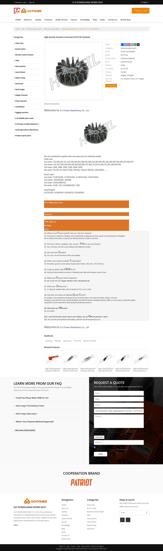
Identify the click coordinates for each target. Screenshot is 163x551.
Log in (25, 2)
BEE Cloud (103, 549)
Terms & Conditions (122, 449)
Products (48, 19)
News (102, 19)
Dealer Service (61, 19)
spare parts (67, 341)
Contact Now (111, 85)
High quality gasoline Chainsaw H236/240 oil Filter (69, 370)
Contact (73, 546)
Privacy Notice (85, 546)
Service (74, 19)
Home (17, 29)
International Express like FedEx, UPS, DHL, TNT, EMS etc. (83, 264)
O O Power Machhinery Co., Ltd (74, 110)
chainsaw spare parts (51, 29)
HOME (18, 19)
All (23, 29)
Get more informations (25, 430)
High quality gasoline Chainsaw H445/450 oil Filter (52, 370)
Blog (95, 19)
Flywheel (58, 341)
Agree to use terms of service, (111, 449)
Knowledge (85, 19)
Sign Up (31, 2)
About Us (28, 19)
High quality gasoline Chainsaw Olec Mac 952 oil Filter (87, 370)
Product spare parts (34, 29)
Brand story (126, 19)
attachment (99, 437)
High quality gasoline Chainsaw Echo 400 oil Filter (122, 370)
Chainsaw (48, 341)
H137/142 (77, 341)
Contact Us (112, 19)
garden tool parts (89, 341)
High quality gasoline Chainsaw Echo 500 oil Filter (104, 370)
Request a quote (141, 10)
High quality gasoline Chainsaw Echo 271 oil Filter (140, 370)
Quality (38, 19)
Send (100, 454)
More (16, 525)
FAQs (78, 546)
